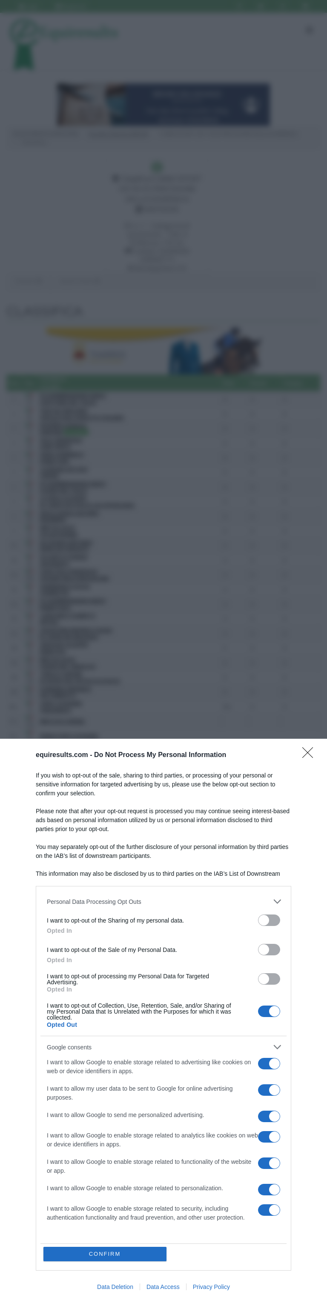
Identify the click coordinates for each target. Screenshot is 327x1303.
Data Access (163, 1286)
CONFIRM (105, 1254)
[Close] (310, 755)
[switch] (269, 920)
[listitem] (163, 901)
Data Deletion (115, 1286)
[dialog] (163, 1021)
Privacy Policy (211, 1286)
